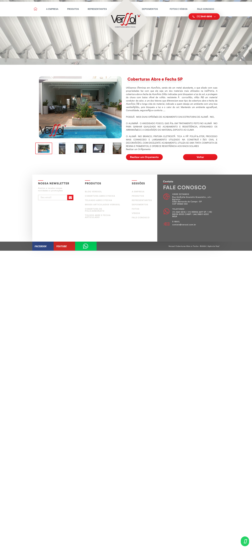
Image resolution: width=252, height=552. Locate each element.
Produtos (73, 9)
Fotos (135, 209)
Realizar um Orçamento (144, 157)
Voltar (200, 157)
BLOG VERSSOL (93, 192)
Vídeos (136, 213)
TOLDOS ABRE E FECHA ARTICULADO (98, 216)
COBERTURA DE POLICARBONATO (94, 210)
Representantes (97, 9)
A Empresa (52, 9)
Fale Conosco (205, 9)
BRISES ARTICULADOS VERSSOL (102, 205)
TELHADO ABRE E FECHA (98, 200)
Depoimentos (150, 9)
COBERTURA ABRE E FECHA (100, 196)
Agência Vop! (214, 246)
